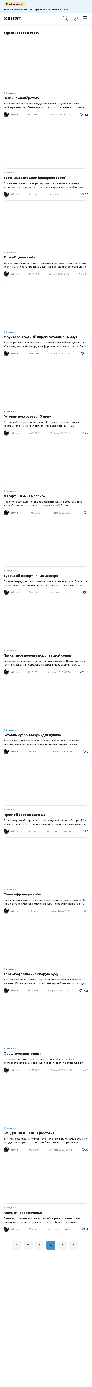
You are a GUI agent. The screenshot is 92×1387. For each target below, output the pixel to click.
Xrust (13, 18)
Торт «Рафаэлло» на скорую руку (31, 974)
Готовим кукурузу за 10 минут (28, 416)
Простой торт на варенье (24, 815)
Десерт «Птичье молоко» (24, 496)
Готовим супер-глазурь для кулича (32, 735)
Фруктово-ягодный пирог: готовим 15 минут (40, 337)
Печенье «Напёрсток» (22, 98)
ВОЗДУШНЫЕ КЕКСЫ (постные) (30, 1133)
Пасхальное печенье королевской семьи (37, 655)
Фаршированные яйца (22, 1053)
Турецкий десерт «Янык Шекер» (31, 576)
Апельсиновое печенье (23, 1213)
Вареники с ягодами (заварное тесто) (35, 178)
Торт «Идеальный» (19, 257)
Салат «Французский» (22, 894)
